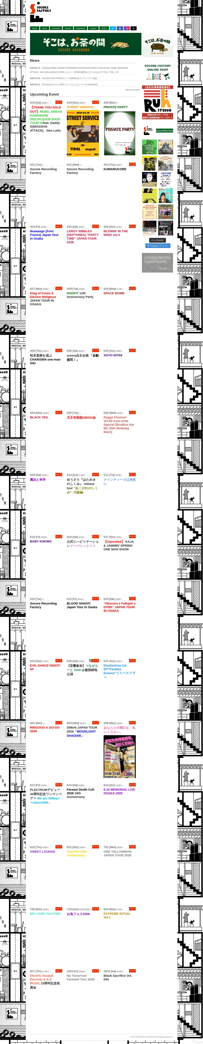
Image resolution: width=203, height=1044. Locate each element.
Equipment (80, 28)
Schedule (56, 28)
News (44, 28)
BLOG (104, 28)
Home (34, 28)
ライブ (58, 102)
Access (68, 28)
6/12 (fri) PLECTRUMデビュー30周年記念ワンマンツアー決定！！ (71, 78)
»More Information (132, 90)
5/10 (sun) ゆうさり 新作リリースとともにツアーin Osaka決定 (70, 84)
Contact (93, 28)
